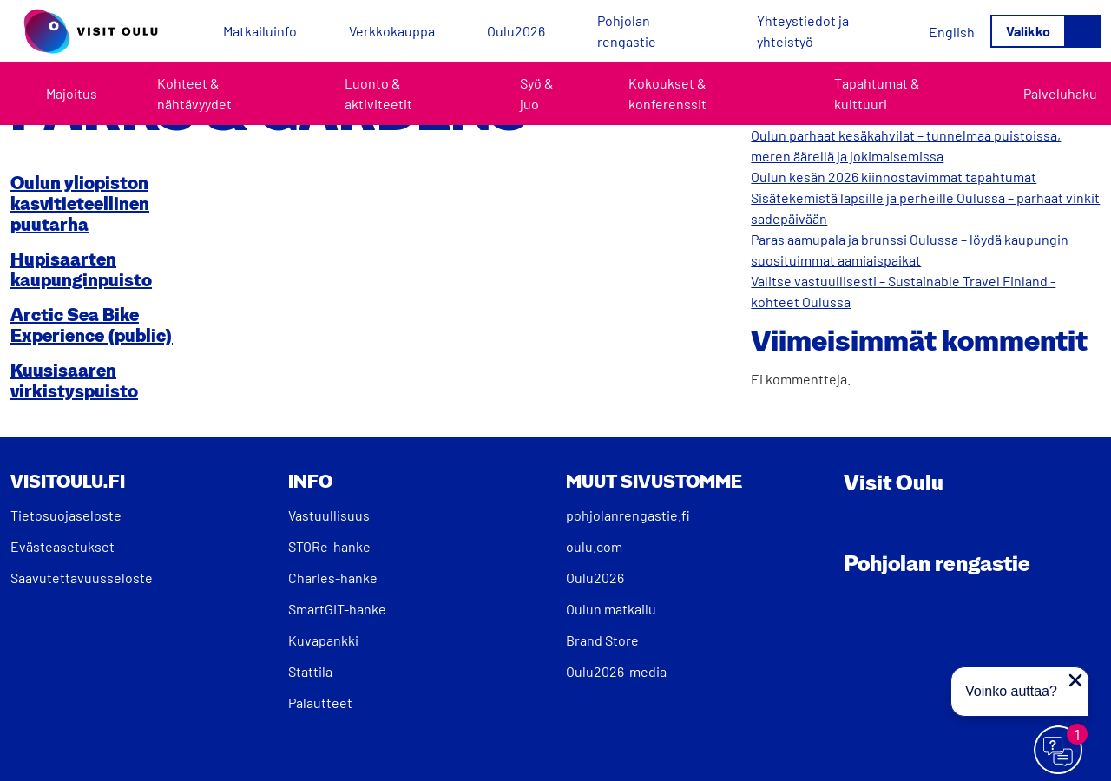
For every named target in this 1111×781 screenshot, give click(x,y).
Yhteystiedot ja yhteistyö (803, 30)
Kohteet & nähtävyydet (194, 93)
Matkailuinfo (260, 31)
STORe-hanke (329, 546)
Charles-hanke (333, 577)
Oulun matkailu (611, 609)
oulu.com (594, 546)
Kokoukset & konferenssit (667, 93)
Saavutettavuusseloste (81, 577)
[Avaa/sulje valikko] (1045, 31)
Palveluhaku (1060, 93)
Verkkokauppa (392, 31)
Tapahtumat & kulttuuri (877, 93)
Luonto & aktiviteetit (378, 93)
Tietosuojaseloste (66, 515)
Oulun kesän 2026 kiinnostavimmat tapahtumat (893, 176)
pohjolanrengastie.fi (628, 515)
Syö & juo (537, 93)
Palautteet (320, 702)
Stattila (310, 671)
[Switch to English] (951, 31)
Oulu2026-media (616, 671)
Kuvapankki (323, 640)
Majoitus (71, 93)
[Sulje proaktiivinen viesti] (1075, 680)
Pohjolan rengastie (626, 30)
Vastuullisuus (329, 515)
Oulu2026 (516, 31)
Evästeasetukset (62, 546)
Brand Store (602, 640)
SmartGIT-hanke (337, 609)
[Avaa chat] (1059, 751)
